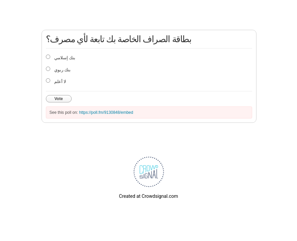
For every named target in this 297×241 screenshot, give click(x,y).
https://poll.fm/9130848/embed (106, 112)
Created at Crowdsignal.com (148, 196)
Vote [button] (59, 98)
